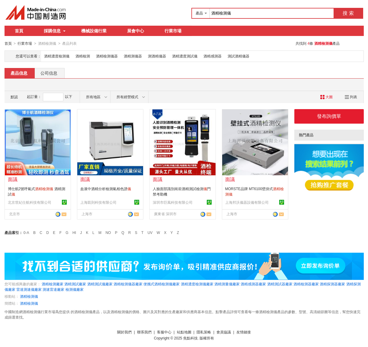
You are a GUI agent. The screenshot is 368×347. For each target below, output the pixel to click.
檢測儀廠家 (75, 289)
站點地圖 (184, 332)
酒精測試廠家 (75, 284)
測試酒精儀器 (238, 56)
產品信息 (19, 72)
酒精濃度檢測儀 (56, 56)
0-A (26, 232)
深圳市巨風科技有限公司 (173, 202)
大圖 (326, 97)
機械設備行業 (94, 30)
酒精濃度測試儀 (184, 56)
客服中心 (164, 332)
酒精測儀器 (133, 56)
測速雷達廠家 (53, 289)
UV (150, 232)
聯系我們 (144, 332)
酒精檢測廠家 (52, 284)
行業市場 (173, 30)
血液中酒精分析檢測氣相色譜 (105, 188)
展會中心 (135, 30)
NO (108, 232)
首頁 (19, 30)
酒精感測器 (212, 56)
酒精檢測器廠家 (306, 284)
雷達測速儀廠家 (29, 289)
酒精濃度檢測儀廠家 (197, 284)
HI (74, 232)
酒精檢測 (82, 56)
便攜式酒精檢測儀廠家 (161, 284)
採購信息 (55, 30)
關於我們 (124, 332)
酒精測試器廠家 (280, 284)
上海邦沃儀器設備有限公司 (247, 202)
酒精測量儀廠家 (227, 284)
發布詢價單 (329, 115)
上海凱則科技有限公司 (98, 202)
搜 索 (348, 13)
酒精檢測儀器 (107, 56)
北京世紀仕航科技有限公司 (29, 202)
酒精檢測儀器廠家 (128, 284)
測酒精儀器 (157, 56)
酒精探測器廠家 (332, 284)
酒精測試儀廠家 (100, 284)
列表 (351, 97)
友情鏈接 (243, 332)
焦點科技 (190, 338)
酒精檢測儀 (29, 296)
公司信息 (48, 72)
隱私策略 (204, 332)
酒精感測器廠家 (253, 284)
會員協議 (223, 332)
